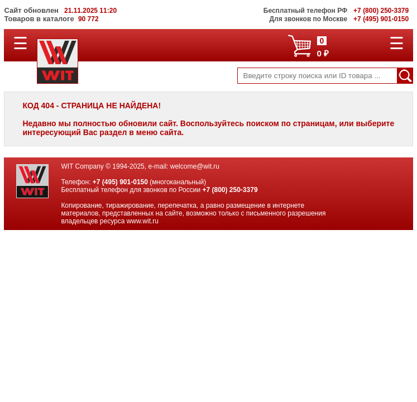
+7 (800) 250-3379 (229, 190)
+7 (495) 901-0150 (120, 182)
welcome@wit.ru (194, 166)
